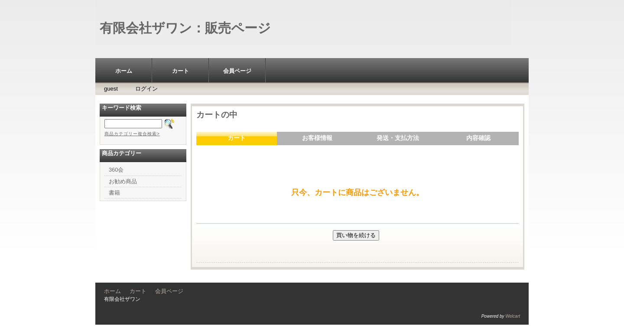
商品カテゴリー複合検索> (132, 133)
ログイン (146, 88)
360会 (116, 169)
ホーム (123, 71)
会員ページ (237, 71)
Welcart (512, 316)
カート (180, 71)
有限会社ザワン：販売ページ (185, 28)
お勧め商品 (123, 181)
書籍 (114, 192)
